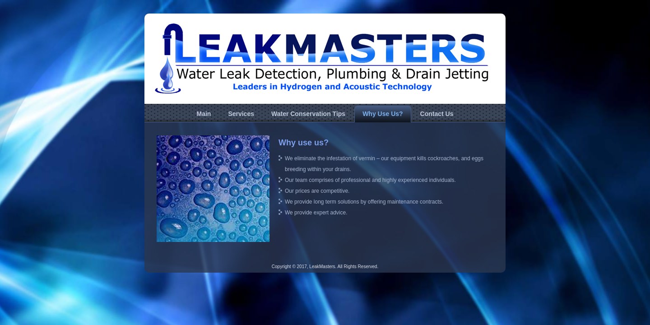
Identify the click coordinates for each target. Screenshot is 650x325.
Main (203, 113)
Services (241, 113)
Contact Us (437, 113)
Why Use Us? (382, 113)
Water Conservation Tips (308, 113)
